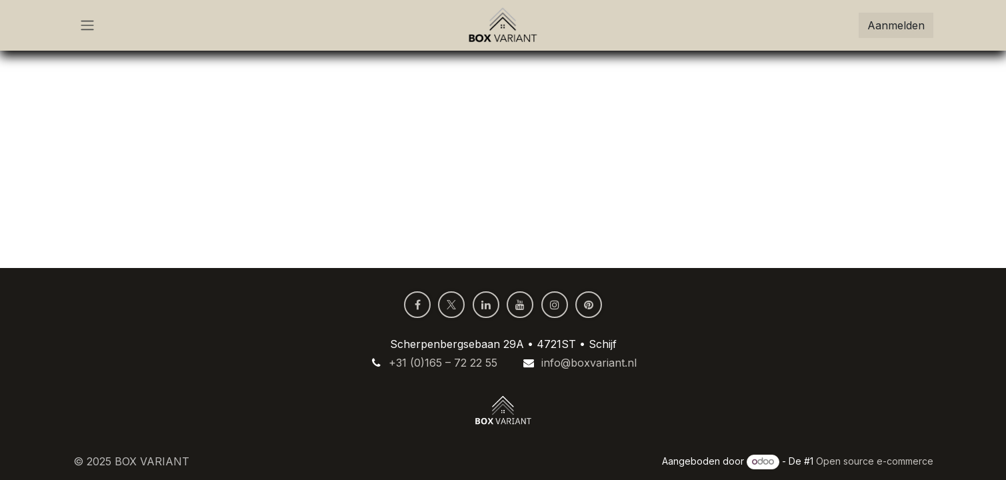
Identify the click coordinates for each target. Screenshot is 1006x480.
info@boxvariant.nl (589, 362)
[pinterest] (588, 304)
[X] (451, 304)
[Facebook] (417, 304)
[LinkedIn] (486, 304)
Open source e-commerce (874, 461)
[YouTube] (520, 304)
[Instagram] (554, 304)
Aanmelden (896, 25)
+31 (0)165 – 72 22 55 (443, 362)
